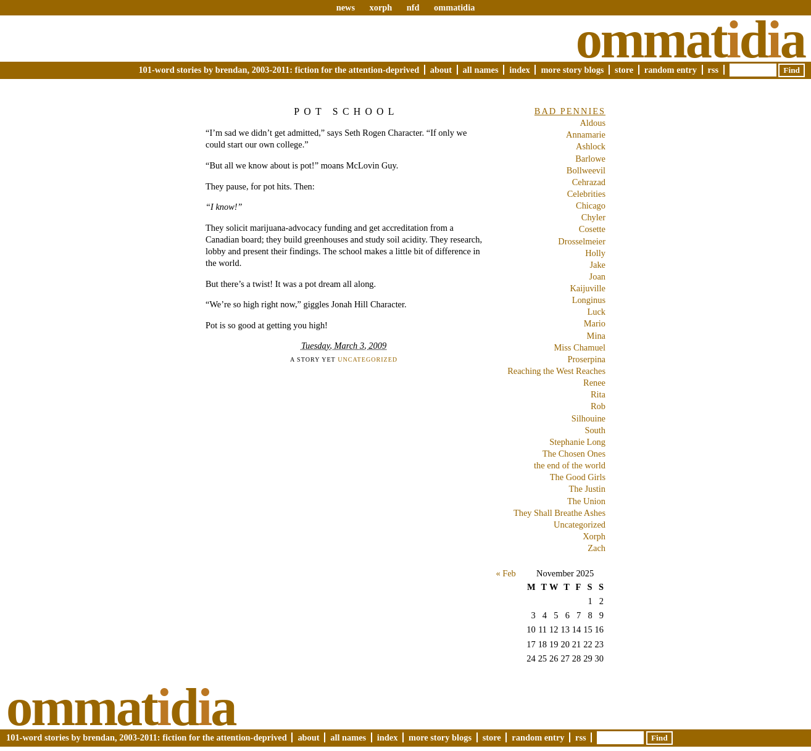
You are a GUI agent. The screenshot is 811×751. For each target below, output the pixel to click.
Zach (596, 548)
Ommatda (690, 39)
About (441, 70)
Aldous (592, 123)
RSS (713, 70)
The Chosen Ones (574, 453)
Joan (597, 276)
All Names (481, 70)
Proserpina (586, 359)
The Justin (586, 489)
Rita (598, 394)
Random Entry (670, 70)
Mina (596, 336)
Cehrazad (588, 182)
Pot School (346, 111)
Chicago (590, 205)
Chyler (593, 217)
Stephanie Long (577, 442)
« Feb (505, 573)
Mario (594, 323)
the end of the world (569, 465)
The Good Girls (577, 477)
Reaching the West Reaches (556, 371)
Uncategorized (367, 359)
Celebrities (586, 194)
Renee (594, 383)
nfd (413, 7)
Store (624, 70)
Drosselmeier (581, 241)
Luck (596, 312)
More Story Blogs (572, 70)
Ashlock (590, 146)
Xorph (594, 536)
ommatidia (454, 7)
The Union (586, 501)
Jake (597, 265)
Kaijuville (587, 288)
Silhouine (588, 418)
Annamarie (585, 134)
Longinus (588, 300)
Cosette (592, 229)
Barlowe (590, 159)
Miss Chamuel (579, 347)
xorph (380, 7)
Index (519, 70)
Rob (598, 406)
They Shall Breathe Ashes (559, 513)
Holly (595, 253)
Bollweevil (586, 170)
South (594, 430)
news (345, 7)
